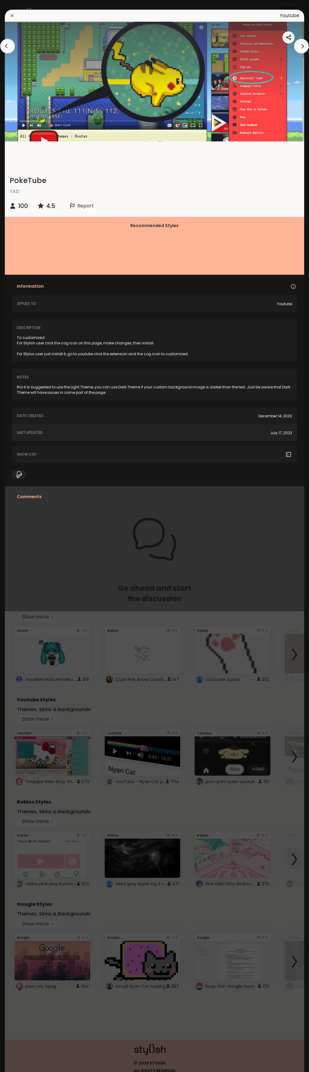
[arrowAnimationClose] (7, 46)
